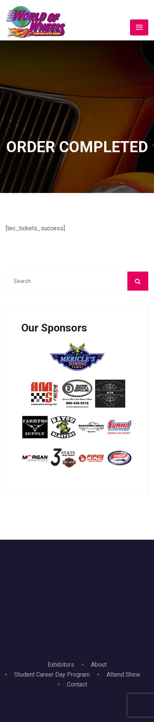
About (98, 664)
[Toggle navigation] (139, 27)
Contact (77, 684)
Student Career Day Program (52, 674)
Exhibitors (61, 664)
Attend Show (123, 674)
